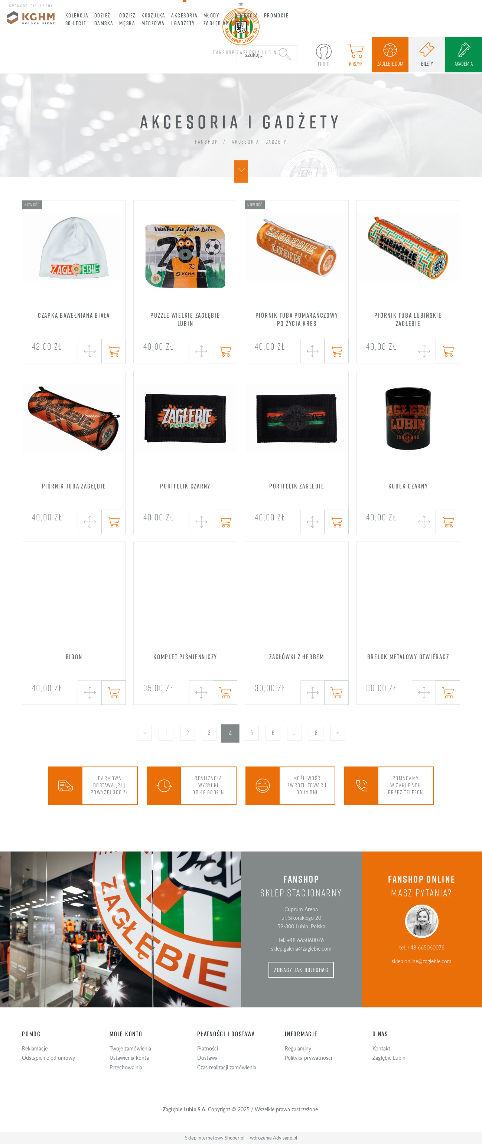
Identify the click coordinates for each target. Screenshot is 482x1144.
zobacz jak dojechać (301, 970)
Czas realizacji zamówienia (226, 1067)
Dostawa (207, 1057)
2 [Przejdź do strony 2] (187, 733)
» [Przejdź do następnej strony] (337, 733)
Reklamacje (35, 1048)
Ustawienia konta (129, 1057)
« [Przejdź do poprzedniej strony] (144, 733)
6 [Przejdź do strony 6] (273, 733)
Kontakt (381, 1048)
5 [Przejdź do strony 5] (251, 733)
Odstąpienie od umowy (48, 1057)
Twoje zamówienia (130, 1048)
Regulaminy (298, 1048)
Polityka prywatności (308, 1057)
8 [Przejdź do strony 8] (316, 733)
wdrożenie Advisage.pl (273, 1137)
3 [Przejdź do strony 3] (209, 733)
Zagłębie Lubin (389, 1057)
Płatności (207, 1048)
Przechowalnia (126, 1067)
